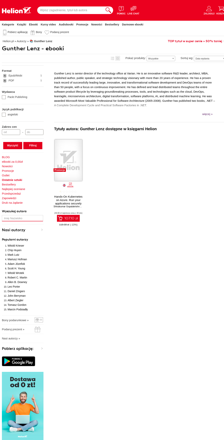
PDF (25, 80)
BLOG (6, 157)
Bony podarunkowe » (15, 320)
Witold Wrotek (16, 272)
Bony (39, 32)
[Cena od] (11, 132)
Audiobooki (66, 24)
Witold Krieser (16, 245)
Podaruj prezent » (13, 329)
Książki (21, 24)
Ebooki (33, 24)
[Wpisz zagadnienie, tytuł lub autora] (70, 10)
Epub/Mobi (25, 75)
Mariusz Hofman (17, 259)
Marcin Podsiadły (18, 309)
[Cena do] (34, 132)
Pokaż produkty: (135, 58)
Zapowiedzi (9, 198)
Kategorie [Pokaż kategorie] (8, 24)
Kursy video (48, 24)
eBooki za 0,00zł (12, 161)
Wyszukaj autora (14, 211)
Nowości (96, 24)
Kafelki (117, 58)
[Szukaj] (108, 10)
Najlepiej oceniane (13, 189)
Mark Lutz (13, 254)
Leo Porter (14, 286)
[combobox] (161, 58)
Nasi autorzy (13, 230)
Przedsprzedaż (11, 193)
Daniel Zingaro (16, 291)
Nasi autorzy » (11, 338)
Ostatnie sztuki (12, 179)
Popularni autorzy (15, 239)
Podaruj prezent (59, 32)
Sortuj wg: (187, 58)
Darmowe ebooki (132, 24)
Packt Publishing (14, 97)
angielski (10, 114)
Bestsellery (112, 24)
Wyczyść (12, 145)
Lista (112, 58)
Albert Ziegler (15, 300)
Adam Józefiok (16, 263)
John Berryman (17, 295)
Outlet (5, 175)
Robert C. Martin (17, 277)
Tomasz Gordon (17, 304)
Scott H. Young (16, 268)
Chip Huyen (14, 250)
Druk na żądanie (12, 202)
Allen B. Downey (17, 282)
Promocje (82, 24)
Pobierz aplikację (18, 32)
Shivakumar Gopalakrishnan (68, 206)
